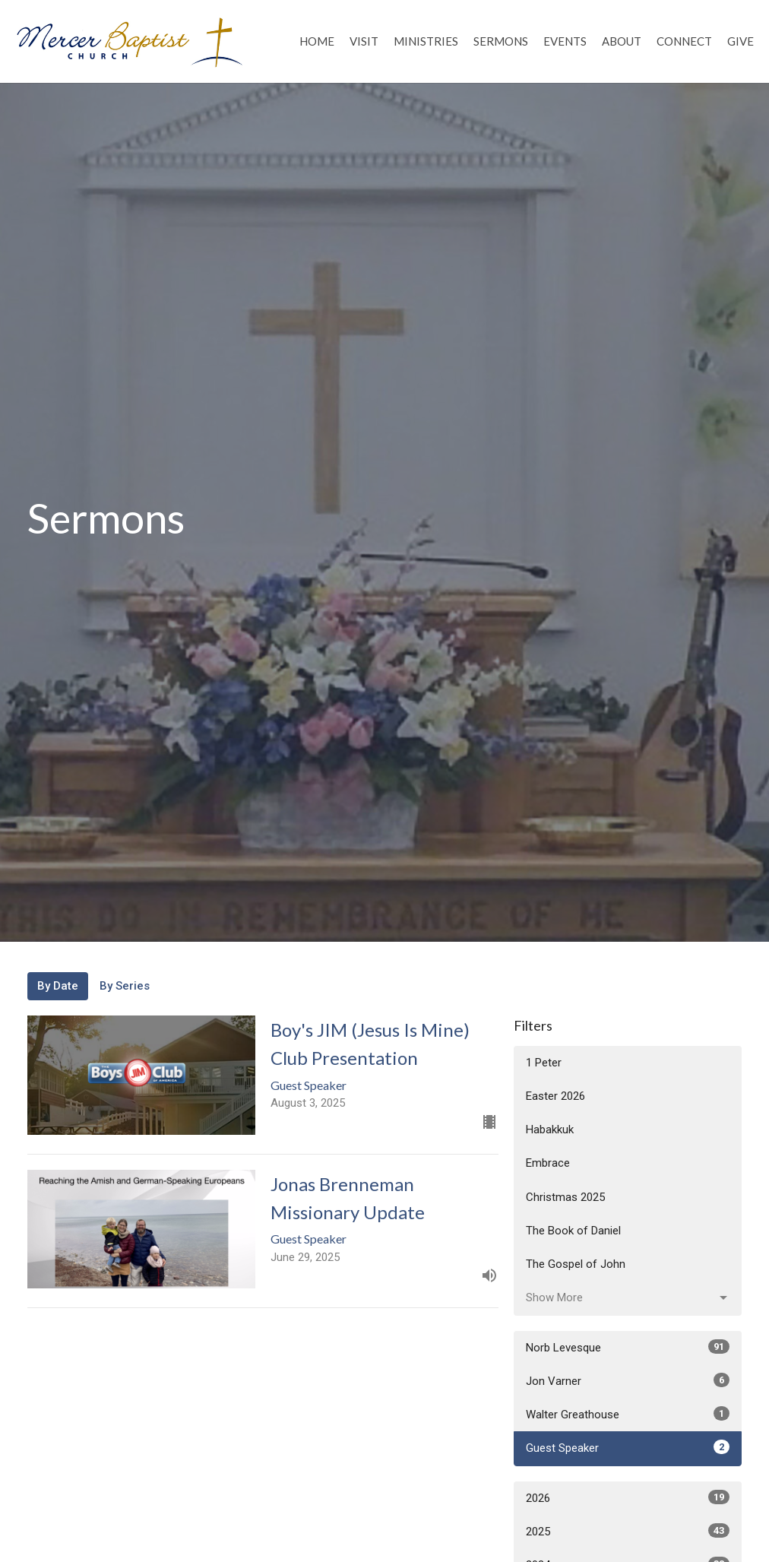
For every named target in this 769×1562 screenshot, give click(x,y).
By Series (125, 986)
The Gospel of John (575, 1264)
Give (740, 41)
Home (316, 41)
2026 (627, 1497)
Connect (684, 41)
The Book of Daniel (573, 1230)
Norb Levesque (627, 1346)
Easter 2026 (555, 1096)
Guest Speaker (627, 1447)
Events (565, 41)
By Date (57, 986)
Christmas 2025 (565, 1197)
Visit (364, 41)
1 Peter (544, 1062)
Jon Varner (627, 1380)
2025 (627, 1530)
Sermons (500, 41)
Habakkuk (550, 1129)
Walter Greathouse (627, 1413)
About (621, 41)
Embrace (548, 1163)
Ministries (426, 41)
